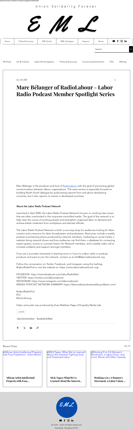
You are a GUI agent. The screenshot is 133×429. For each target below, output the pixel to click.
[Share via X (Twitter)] (24, 328)
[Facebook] (117, 41)
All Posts (7, 61)
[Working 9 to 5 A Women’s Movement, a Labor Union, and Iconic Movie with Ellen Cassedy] (110, 362)
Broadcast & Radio (45, 318)
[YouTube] (113, 41)
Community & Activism (93, 61)
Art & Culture (23, 61)
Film (112, 61)
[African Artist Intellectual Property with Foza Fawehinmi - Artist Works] (22, 362)
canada (21, 311)
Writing (122, 61)
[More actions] (115, 79)
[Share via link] (37, 328)
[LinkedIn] (125, 41)
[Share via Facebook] (17, 328)
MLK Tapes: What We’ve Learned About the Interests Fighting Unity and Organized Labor (65, 379)
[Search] (109, 49)
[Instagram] (121, 41)
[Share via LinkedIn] (31, 328)
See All (127, 346)
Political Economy (68, 61)
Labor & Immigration (44, 61)
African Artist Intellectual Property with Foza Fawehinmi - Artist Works (20, 379)
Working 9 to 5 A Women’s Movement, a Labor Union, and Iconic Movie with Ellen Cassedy (109, 379)
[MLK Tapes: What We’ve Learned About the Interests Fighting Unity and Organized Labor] (66, 362)
